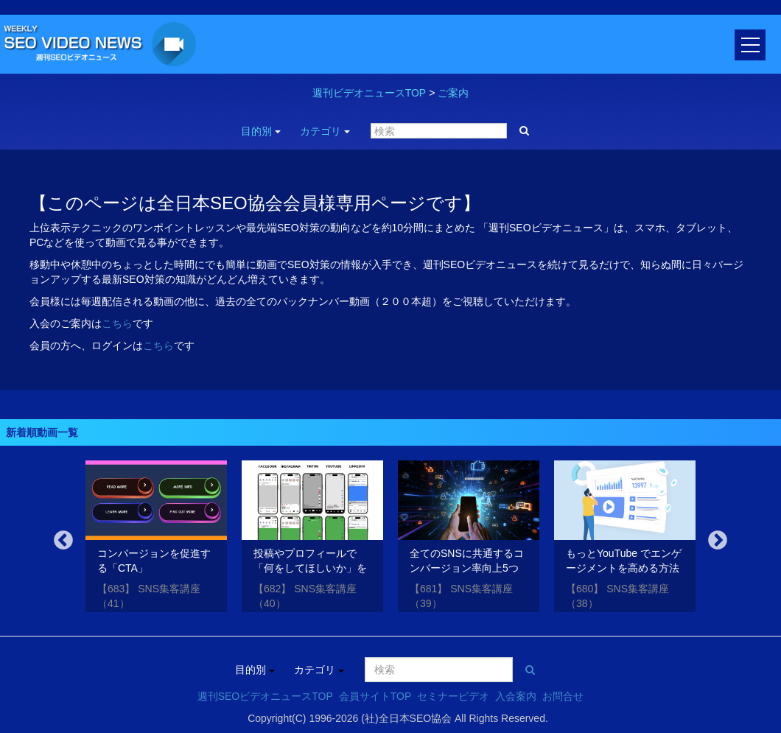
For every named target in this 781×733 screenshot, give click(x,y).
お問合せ (563, 696)
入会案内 (515, 696)
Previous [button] (63, 541)
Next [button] (718, 541)
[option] (156, 538)
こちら (117, 323)
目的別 (261, 131)
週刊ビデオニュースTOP (369, 93)
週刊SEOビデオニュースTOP (265, 696)
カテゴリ (325, 131)
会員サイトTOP (375, 696)
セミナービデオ (453, 696)
